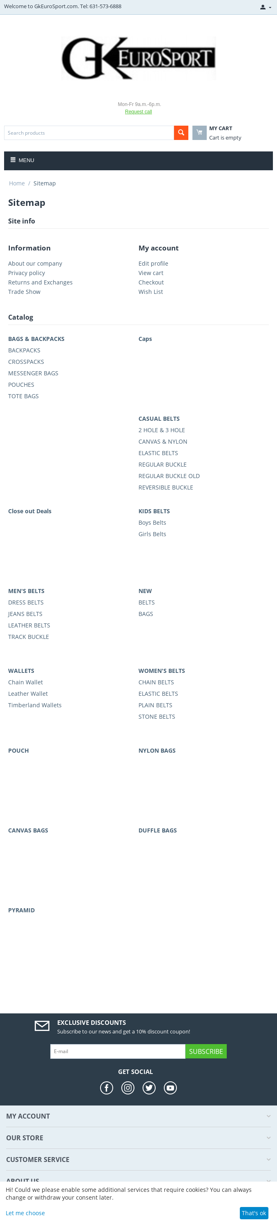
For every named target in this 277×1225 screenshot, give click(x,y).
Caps (145, 339)
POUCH (18, 750)
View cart (150, 273)
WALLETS (21, 671)
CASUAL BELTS (159, 418)
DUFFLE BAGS (157, 830)
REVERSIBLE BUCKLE (165, 487)
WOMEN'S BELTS (161, 671)
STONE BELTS (156, 716)
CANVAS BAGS (28, 830)
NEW (145, 591)
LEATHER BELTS (29, 625)
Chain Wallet (25, 682)
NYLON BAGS (157, 750)
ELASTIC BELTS (158, 453)
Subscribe (206, 1051)
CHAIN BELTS (156, 682)
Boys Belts (152, 522)
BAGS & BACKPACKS (36, 339)
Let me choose (25, 1213)
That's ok (254, 1213)
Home (17, 183)
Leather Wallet (28, 693)
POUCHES (21, 384)
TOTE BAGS (23, 396)
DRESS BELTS (26, 602)
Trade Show (24, 292)
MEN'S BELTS (26, 591)
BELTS (146, 602)
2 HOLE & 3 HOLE (161, 430)
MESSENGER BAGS (33, 373)
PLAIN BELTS (155, 705)
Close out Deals (29, 511)
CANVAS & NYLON (163, 441)
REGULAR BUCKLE (162, 464)
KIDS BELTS (154, 511)
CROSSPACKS (26, 361)
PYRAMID (21, 910)
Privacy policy (26, 273)
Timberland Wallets (35, 705)
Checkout (151, 282)
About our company (35, 263)
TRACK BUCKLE (28, 637)
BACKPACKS (24, 350)
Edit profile (153, 263)
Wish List (150, 292)
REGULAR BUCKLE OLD (169, 476)
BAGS (145, 614)
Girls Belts (152, 534)
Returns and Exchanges (40, 282)
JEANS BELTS (25, 614)
